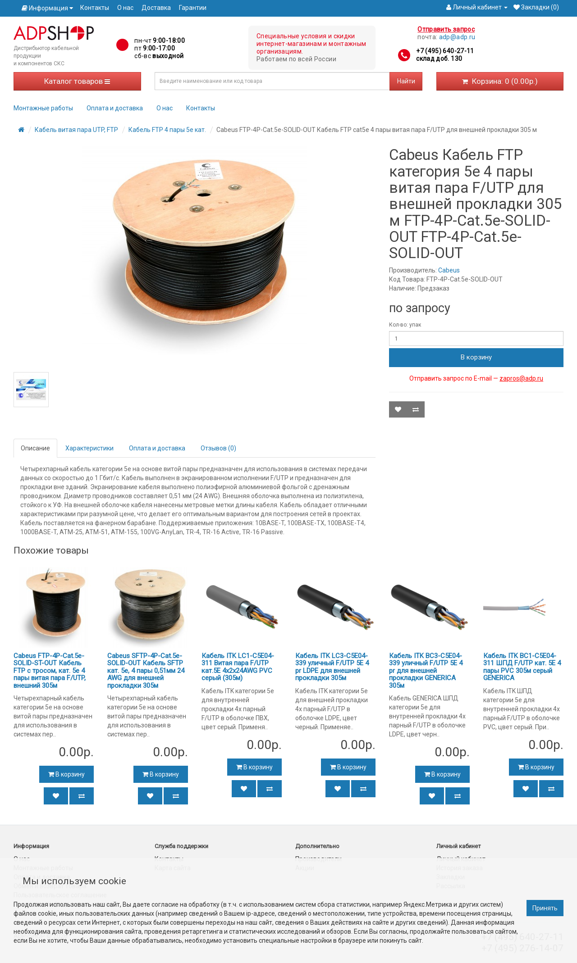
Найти (406, 81)
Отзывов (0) (218, 448)
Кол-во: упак (405, 325)
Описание (35, 448)
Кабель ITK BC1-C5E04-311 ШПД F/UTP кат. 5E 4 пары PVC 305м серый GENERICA (522, 667)
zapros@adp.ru (521, 378)
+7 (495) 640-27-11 (445, 51)
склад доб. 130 (439, 58)
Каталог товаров (77, 81)
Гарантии (192, 7)
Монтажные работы (43, 108)
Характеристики (89, 448)
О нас (125, 7)
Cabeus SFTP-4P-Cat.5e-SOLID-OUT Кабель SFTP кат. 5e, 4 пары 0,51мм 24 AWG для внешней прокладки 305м (145, 671)
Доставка (156, 7)
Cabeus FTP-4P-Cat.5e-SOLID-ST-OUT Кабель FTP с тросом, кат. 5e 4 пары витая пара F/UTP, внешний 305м (50, 671)
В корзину (476, 357)
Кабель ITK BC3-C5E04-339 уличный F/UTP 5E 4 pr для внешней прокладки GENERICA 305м (426, 671)
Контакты (94, 7)
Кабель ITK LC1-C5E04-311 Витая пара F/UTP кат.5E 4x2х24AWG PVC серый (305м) (237, 667)
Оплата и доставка (115, 108)
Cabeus (449, 270)
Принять (545, 908)
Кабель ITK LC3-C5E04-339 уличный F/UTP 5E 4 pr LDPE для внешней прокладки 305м (332, 667)
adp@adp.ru (457, 37)
